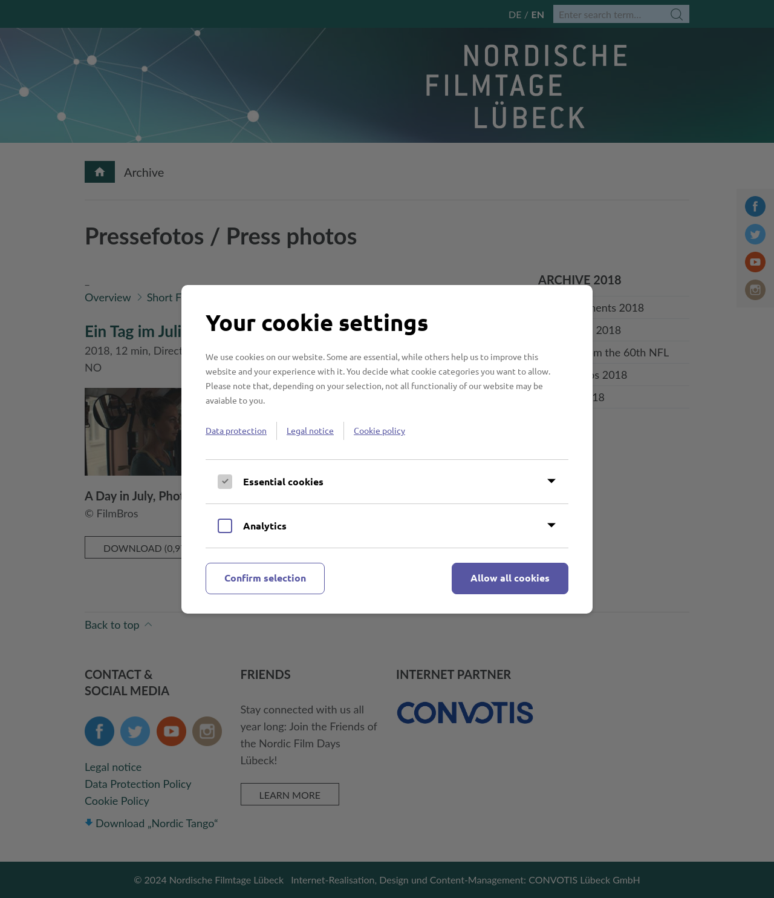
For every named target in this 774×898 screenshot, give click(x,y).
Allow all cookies (510, 577)
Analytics (265, 525)
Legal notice (310, 430)
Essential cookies (283, 481)
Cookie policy (379, 430)
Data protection (236, 430)
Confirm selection (265, 577)
